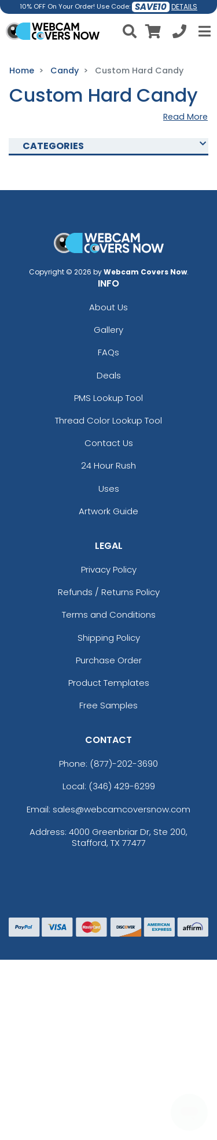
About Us (108, 307)
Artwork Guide (108, 511)
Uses (108, 488)
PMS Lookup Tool (108, 398)
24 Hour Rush (108, 465)
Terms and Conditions (109, 614)
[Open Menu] (203, 31)
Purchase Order (109, 660)
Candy (64, 70)
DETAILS (184, 7)
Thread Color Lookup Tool (108, 420)
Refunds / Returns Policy (109, 592)
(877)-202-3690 (124, 763)
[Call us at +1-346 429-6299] (179, 33)
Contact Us (108, 443)
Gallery (108, 330)
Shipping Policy (109, 638)
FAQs (108, 352)
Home (21, 70)
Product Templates (108, 683)
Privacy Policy (109, 569)
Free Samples (108, 705)
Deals (109, 375)
